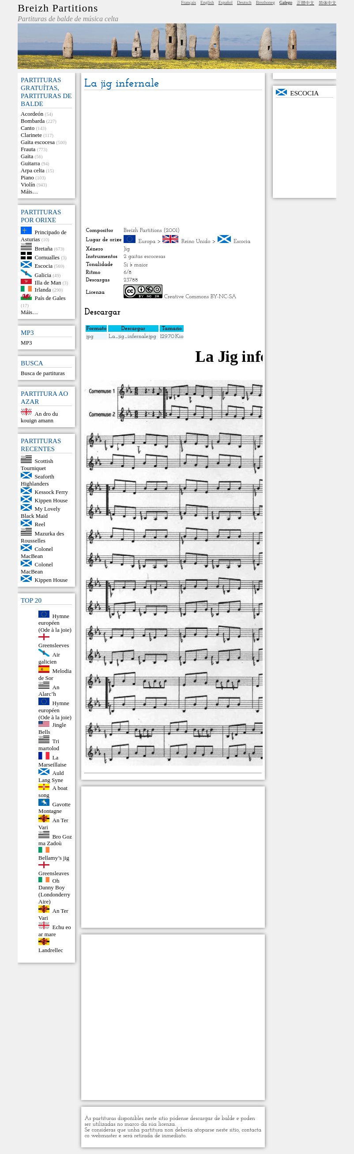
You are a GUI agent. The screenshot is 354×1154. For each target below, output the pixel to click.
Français (188, 2)
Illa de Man (48, 282)
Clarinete (31, 135)
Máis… (29, 191)
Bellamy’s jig (53, 857)
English (207, 2)
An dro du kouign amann (39, 417)
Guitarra (30, 163)
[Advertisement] (173, 158)
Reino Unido (196, 241)
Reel (40, 524)
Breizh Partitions (58, 8)
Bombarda (33, 121)
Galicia (43, 275)
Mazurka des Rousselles (42, 537)
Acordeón (32, 113)
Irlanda (43, 289)
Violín (28, 184)
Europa (146, 241)
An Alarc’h (48, 690)
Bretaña (44, 248)
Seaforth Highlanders (37, 480)
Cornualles (47, 257)
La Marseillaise (52, 761)
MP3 (26, 342)
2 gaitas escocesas (144, 256)
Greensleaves (53, 873)
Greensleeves (53, 645)
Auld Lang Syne (51, 776)
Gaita (27, 156)
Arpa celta (33, 170)
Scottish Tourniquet (37, 464)
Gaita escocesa (38, 142)
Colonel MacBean (37, 552)
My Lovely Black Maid (40, 512)
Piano (27, 177)
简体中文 (327, 2)
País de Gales (50, 298)
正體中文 (305, 2)
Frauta (28, 149)
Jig (127, 249)
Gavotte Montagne (54, 807)
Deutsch (244, 2)
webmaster (104, 1136)
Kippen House (51, 500)
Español (225, 2)
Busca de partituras (43, 373)
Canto (27, 128)
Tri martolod (48, 745)
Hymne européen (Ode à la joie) (55, 622)
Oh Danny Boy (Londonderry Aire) (54, 891)
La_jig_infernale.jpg (132, 336)
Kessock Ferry (51, 492)
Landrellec (50, 950)
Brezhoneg (265, 2)
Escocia (44, 265)
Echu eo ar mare (54, 931)
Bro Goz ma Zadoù (55, 840)
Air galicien (49, 658)
